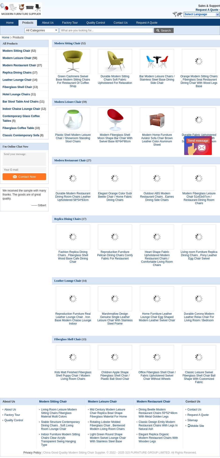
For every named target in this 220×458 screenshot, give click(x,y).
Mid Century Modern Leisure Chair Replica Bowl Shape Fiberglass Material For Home (108, 413)
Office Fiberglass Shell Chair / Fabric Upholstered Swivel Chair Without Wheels (157, 375)
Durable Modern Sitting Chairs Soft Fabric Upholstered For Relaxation (115, 80)
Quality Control (95, 22)
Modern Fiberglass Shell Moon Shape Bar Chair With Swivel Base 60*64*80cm (115, 138)
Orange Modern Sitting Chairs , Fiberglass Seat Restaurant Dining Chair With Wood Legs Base (199, 81)
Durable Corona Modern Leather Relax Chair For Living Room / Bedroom (199, 317)
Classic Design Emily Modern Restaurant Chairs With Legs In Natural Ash (158, 425)
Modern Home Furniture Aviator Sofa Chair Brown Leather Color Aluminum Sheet (157, 139)
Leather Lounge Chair (17, 79)
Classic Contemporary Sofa (21, 135)
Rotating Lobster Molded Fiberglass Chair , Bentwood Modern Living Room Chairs (107, 425)
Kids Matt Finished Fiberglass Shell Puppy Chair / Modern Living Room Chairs (73, 375)
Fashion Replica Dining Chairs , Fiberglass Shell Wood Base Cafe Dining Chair (73, 256)
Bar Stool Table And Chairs (21, 101)
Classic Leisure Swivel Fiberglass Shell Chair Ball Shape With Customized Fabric (199, 377)
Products (27, 22)
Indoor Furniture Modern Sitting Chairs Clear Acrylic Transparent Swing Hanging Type (60, 440)
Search (166, 30)
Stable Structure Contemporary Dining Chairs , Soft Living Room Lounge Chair (60, 425)
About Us (47, 22)
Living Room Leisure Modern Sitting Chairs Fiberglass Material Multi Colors (59, 413)
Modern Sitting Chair (16, 50)
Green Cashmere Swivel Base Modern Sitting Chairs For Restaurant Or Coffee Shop (73, 81)
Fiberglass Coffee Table (18, 128)
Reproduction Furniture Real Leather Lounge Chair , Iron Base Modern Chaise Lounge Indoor (73, 318)
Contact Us (121, 22)
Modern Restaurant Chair (19, 65)
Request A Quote (207, 9)
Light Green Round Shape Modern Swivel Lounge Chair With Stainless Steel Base (108, 438)
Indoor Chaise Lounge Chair (21, 109)
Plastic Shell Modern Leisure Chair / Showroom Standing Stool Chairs (73, 138)
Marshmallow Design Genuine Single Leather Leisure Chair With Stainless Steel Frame (115, 318)
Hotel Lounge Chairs (16, 94)
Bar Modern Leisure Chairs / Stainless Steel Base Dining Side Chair (157, 80)
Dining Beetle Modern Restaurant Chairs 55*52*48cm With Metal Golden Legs (158, 413)
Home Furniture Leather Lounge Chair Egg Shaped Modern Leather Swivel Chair (157, 317)
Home (10, 22)
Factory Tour (70, 22)
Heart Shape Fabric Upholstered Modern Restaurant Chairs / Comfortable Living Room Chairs (157, 258)
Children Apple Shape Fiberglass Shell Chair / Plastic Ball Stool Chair (114, 375)
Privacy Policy (32, 452)
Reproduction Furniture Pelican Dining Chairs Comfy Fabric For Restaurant (115, 255)
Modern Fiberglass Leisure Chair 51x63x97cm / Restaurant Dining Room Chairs (199, 198)
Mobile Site (195, 426)
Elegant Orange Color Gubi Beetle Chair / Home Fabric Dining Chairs (115, 197)
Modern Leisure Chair (17, 58)
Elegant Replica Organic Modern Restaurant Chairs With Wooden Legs (158, 438)
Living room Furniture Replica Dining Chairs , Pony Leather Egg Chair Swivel (199, 255)
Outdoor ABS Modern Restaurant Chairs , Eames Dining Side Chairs (157, 197)
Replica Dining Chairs (17, 72)
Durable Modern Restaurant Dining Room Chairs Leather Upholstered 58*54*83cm (73, 197)
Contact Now (24, 176)
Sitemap (192, 420)
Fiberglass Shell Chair (17, 87)
